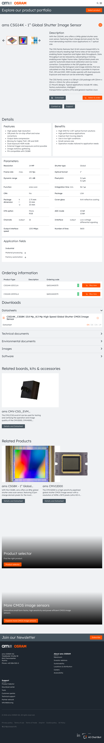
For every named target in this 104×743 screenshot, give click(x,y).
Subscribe (96, 637)
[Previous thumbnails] (3, 40)
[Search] (97, 3)
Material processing (13, 252)
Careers (57, 670)
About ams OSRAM (62, 654)
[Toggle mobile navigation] (100, 3)
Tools (4, 690)
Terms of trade (31, 723)
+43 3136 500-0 (13, 663)
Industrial (9, 248)
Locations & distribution (63, 667)
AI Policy (61, 723)
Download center (8, 687)
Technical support (8, 696)
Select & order (92, 97)
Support (69, 106)
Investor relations (60, 660)
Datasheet (57, 97)
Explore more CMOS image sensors (21, 621)
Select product (94, 10)
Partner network (8, 700)
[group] (21, 400)
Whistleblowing (7, 703)
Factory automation (14, 257)
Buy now (91, 285)
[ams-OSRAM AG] (14, 3)
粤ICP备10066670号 (9, 727)
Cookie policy (51, 723)
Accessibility (58, 673)
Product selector (13, 564)
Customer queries (8, 693)
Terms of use (19, 723)
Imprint (41, 723)
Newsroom (58, 657)
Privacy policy (7, 723)
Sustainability (59, 663)
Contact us (55, 106)
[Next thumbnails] (39, 40)
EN (88, 325)
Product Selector (8, 684)
